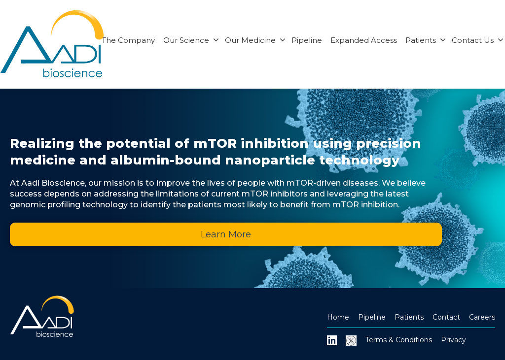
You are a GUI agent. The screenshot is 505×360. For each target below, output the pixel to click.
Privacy (453, 339)
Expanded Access (363, 40)
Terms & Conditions (398, 339)
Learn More (226, 234)
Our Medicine (255, 40)
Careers (482, 317)
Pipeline (306, 40)
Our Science (191, 40)
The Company (128, 40)
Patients (425, 40)
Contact (446, 317)
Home (338, 317)
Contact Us (478, 40)
